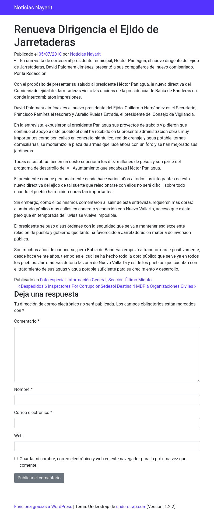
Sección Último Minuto (130, 279)
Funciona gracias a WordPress (43, 506)
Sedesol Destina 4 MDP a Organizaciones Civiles (148, 286)
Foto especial (53, 279)
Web (18, 435)
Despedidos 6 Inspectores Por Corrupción (59, 286)
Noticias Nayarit (33, 7)
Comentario (27, 321)
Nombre (23, 389)
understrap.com (131, 506)
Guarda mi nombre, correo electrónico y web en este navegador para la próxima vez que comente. (103, 462)
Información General (87, 279)
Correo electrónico (33, 412)
